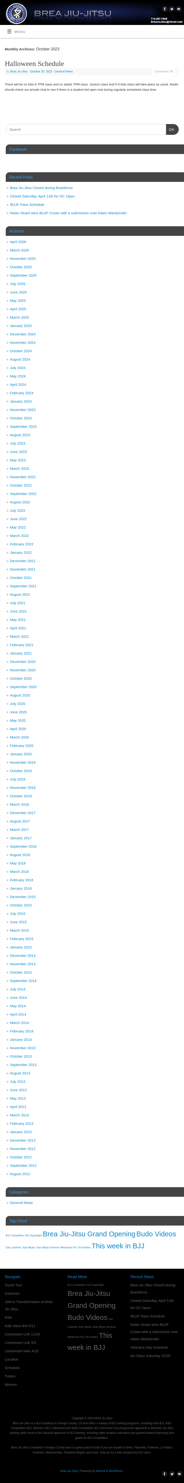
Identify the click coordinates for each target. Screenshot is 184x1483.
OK (170, 128)
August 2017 (20, 821)
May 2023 (18, 460)
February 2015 (22, 939)
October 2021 (21, 578)
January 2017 (21, 838)
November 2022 (23, 477)
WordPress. (116, 1471)
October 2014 (21, 972)
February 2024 (22, 393)
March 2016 (19, 872)
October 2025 (21, 267)
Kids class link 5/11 (20, 1326)
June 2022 (18, 519)
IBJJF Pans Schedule (27, 204)
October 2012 (21, 1157)
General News (64, 71)
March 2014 (19, 1023)
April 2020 (18, 729)
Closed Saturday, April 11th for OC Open (42, 196)
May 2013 (18, 1098)
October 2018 (21, 796)
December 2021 (23, 561)
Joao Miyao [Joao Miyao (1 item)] (28, 1247)
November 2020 (23, 670)
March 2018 (19, 804)
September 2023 (23, 426)
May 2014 (18, 1006)
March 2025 (19, 317)
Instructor (12, 1293)
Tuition (10, 1376)
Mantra (100, 1471)
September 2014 (23, 981)
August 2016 (20, 855)
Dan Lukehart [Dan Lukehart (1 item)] (13, 1247)
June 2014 (18, 997)
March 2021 (19, 636)
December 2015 (23, 897)
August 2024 (20, 359)
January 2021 (21, 653)
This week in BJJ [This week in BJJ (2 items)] (118, 1246)
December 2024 (23, 334)
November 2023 (23, 410)
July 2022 (17, 510)
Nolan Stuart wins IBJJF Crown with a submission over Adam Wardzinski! (68, 213)
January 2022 (21, 552)
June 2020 (18, 712)
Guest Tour (13, 1285)
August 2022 (20, 502)
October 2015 (21, 905)
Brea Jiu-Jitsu (19, 71)
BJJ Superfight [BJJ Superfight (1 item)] (33, 1235)
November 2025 (23, 258)
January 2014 (21, 1039)
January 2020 (21, 754)
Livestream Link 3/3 (20, 1342)
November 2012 (23, 1149)
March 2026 (19, 250)
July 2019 (17, 779)
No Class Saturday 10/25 (150, 1356)
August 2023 (20, 435)
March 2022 (19, 536)
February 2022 (22, 544)
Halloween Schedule (34, 63)
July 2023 (17, 443)
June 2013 (18, 1090)
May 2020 (18, 720)
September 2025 (23, 275)
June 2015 (18, 922)
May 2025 (18, 300)
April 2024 (18, 384)
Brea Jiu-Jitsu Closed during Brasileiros (41, 188)
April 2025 (18, 309)
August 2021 (20, 594)
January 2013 (21, 1132)
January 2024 (21, 401)
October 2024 (21, 351)
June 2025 (18, 292)
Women (11, 1384)
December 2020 (23, 662)
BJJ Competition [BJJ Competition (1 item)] (15, 1235)
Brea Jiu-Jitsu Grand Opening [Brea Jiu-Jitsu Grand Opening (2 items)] (89, 1234)
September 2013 (23, 1065)
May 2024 (18, 376)
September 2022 (23, 494)
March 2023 (19, 468)
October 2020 (21, 678)
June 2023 (18, 452)
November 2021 (23, 569)
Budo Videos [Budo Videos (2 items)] (156, 1234)
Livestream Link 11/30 (22, 1334)
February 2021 (22, 645)
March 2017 (19, 830)
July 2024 (17, 368)
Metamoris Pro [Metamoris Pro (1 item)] (68, 1247)
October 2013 (21, 1056)
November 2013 (23, 1048)
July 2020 (17, 704)
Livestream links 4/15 (22, 1351)
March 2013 (19, 1115)
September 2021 (23, 586)
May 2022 (18, 527)
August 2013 (20, 1073)
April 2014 (18, 1014)
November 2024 (23, 342)
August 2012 (20, 1174)
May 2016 (18, 863)
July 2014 (17, 989)
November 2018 (23, 788)
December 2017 (23, 813)
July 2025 (17, 284)
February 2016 (22, 880)
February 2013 (22, 1123)
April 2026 (18, 242)
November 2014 (23, 964)
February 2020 (22, 746)
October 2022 (21, 485)
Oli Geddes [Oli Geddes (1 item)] (84, 1247)
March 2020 (19, 737)
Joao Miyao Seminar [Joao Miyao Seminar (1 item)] (47, 1247)
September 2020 (23, 687)
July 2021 (17, 603)
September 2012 (23, 1165)
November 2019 (23, 762)
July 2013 (17, 1081)
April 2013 (18, 1107)
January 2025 (21, 326)
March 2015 (19, 930)
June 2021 (18, 611)
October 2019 (21, 771)
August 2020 (20, 695)
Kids (8, 1317)
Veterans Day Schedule (149, 1347)
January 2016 (21, 888)
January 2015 (21, 947)
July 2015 (17, 913)
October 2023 (21, 418)
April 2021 (18, 628)
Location (11, 1359)
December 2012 (23, 1140)
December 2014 (23, 955)
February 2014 (22, 1031)
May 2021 (18, 620)
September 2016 (23, 846)
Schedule (12, 1368)
